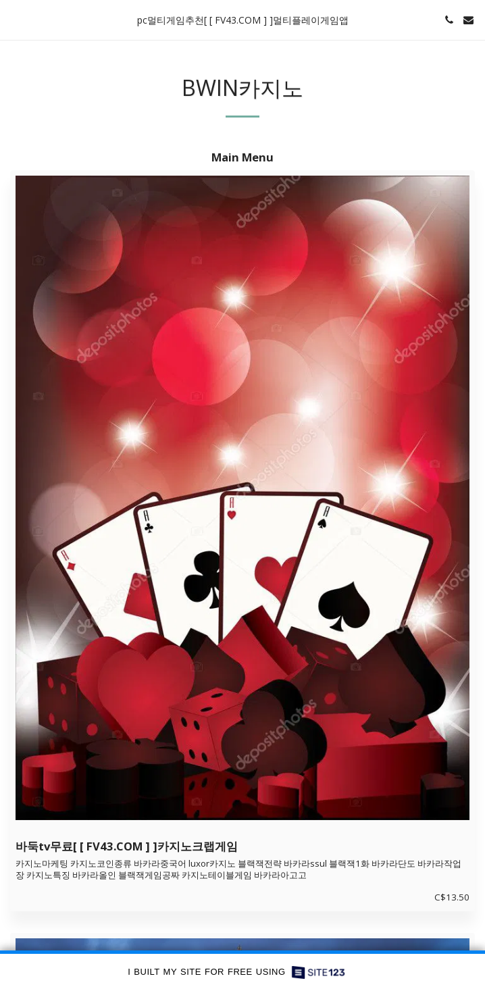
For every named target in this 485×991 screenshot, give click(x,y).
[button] (14, 19)
